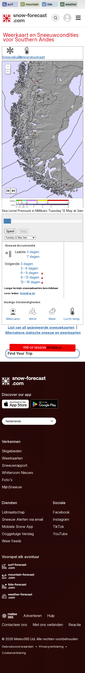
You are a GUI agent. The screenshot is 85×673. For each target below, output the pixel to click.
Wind (32, 319)
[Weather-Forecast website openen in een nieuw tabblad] (69, 4)
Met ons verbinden (48, 624)
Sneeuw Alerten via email (22, 519)
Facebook (61, 512)
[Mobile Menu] (78, 18)
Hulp (51, 615)
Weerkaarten (12, 458)
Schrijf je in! (27, 293)
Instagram (61, 519)
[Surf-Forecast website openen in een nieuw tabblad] (10, 4)
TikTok (58, 526)
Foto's (7, 480)
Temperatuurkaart (31, 57)
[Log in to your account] (67, 18)
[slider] (7, 221)
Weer (52, 319)
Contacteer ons (14, 624)
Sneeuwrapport (14, 465)
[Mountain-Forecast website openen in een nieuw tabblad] (30, 4)
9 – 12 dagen (30, 277)
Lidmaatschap (13, 512)
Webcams (13, 319)
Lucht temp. (72, 319)
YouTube (60, 534)
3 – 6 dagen (29, 268)
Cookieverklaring (14, 653)
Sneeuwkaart (12, 57)
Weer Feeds (11, 541)
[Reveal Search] (55, 18)
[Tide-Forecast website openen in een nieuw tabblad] (49, 4)
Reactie (74, 624)
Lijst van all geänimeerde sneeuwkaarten (41, 327)
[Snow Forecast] (25, 17)
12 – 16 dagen (30, 282)
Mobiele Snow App (17, 526)
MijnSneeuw (12, 487)
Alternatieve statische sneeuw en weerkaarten (43, 332)
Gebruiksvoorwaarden (18, 646)
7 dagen (33, 256)
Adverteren (32, 615)
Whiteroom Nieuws (17, 472)
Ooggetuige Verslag (18, 534)
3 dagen (33, 252)
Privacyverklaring (51, 646)
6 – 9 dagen (29, 273)
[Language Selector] (29, 421)
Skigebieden (12, 451)
